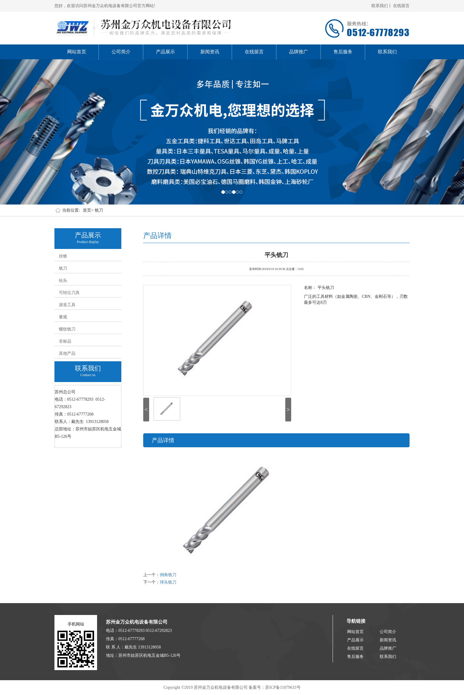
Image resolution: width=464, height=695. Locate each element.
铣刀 (99, 210)
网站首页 (76, 51)
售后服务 (343, 51)
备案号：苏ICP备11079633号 (274, 687)
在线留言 (401, 6)
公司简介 (121, 51)
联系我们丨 (381, 6)
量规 (63, 317)
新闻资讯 (209, 51)
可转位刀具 (69, 292)
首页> (88, 210)
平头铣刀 (276, 254)
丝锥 (63, 256)
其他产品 (67, 353)
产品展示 (165, 51)
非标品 (65, 341)
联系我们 (387, 51)
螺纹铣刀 (67, 329)
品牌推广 (298, 51)
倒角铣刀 (168, 575)
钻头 (63, 280)
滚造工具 (67, 305)
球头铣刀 (168, 582)
